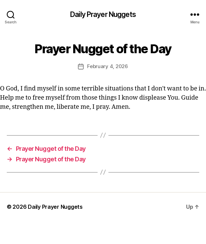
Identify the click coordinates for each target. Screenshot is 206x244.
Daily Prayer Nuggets (103, 14)
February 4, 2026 (107, 66)
